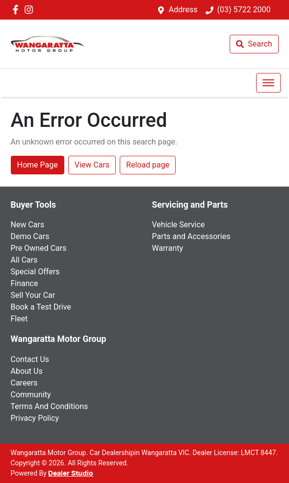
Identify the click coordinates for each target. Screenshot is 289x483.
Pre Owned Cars (39, 248)
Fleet (19, 318)
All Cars (24, 260)
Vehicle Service (178, 224)
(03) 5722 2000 (244, 9)
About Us (27, 371)
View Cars (92, 164)
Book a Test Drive (41, 307)
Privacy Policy (35, 418)
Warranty (168, 248)
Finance (24, 283)
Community (31, 394)
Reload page (147, 164)
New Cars (28, 224)
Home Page (37, 164)
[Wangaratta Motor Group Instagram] (30, 9)
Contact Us (30, 359)
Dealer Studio (70, 473)
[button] (268, 83)
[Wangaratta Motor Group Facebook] (17, 9)
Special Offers (35, 271)
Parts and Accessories (191, 236)
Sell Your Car (33, 295)
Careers (24, 382)
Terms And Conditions (49, 406)
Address (183, 9)
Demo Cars (30, 236)
